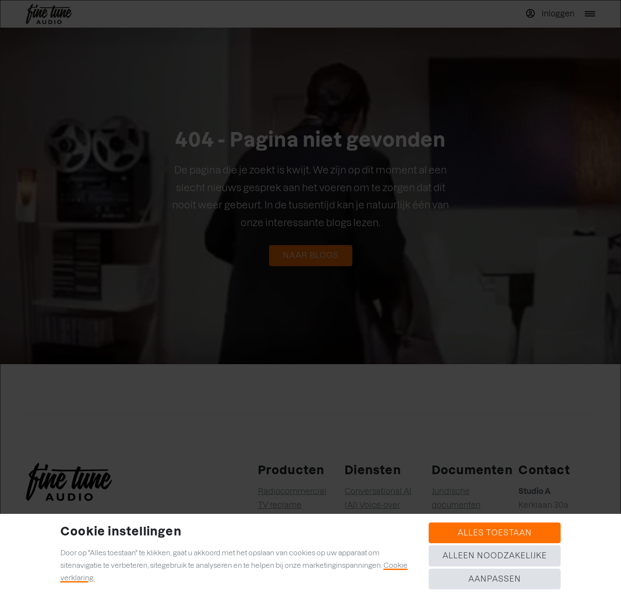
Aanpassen (494, 579)
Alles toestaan (495, 533)
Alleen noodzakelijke (494, 555)
